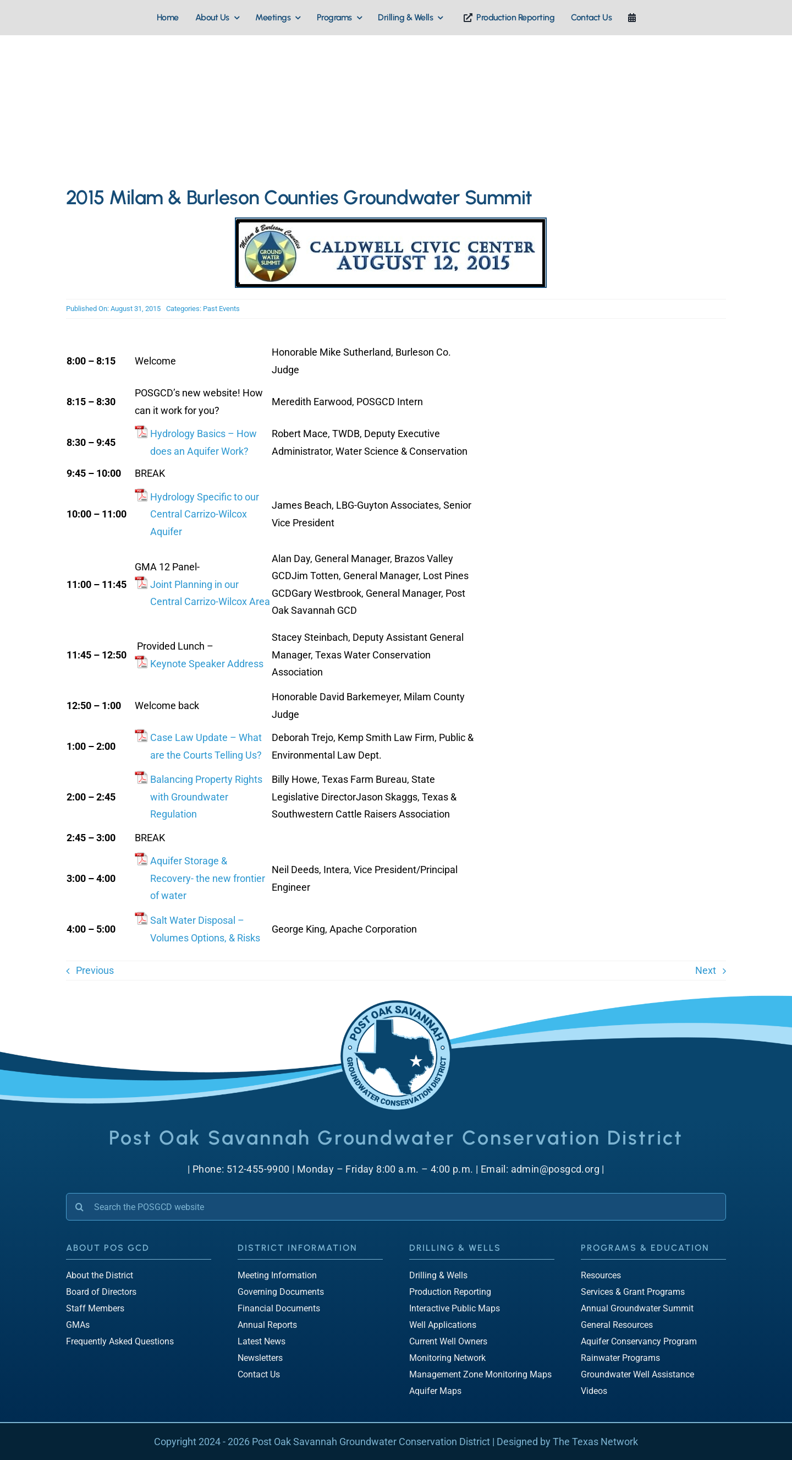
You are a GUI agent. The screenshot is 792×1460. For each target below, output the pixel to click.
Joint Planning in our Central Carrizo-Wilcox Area (210, 593)
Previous (95, 970)
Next (705, 970)
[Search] (80, 1207)
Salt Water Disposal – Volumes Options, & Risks (205, 929)
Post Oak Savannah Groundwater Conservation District (371, 1441)
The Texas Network (595, 1441)
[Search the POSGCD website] (396, 1207)
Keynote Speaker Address (206, 663)
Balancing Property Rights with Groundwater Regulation (206, 796)
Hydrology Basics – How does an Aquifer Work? (203, 442)
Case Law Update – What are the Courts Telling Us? (206, 746)
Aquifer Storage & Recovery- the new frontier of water (207, 878)
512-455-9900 (258, 1169)
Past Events (221, 308)
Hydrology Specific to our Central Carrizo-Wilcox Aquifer (204, 514)
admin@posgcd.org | (557, 1169)
